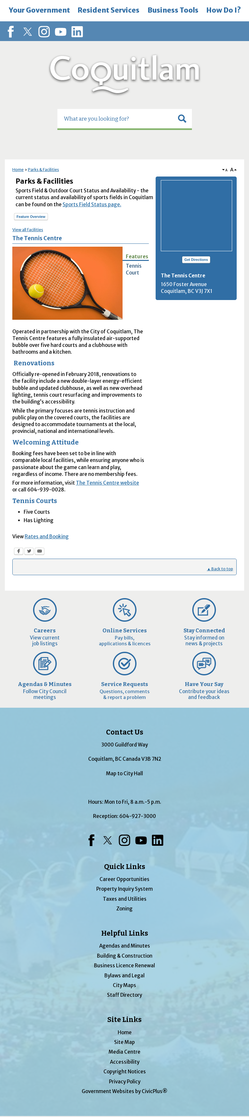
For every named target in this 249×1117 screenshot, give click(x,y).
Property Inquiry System (124, 889)
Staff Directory (124, 995)
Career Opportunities (124, 879)
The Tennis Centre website (107, 483)
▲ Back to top (220, 568)
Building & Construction (124, 956)
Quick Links (124, 867)
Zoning (124, 909)
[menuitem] (39, 10)
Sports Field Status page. (92, 204)
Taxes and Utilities (125, 899)
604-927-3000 (137, 816)
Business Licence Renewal (124, 965)
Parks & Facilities (43, 169)
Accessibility (124, 1062)
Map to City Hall (124, 773)
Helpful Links (124, 933)
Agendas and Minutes (124, 946)
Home (18, 169)
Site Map (124, 1042)
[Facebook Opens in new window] (18, 552)
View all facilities (27, 229)
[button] (182, 118)
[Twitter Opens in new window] (29, 552)
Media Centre (124, 1052)
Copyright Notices (124, 1072)
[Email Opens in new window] (39, 552)
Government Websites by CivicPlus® (124, 1091)
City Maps (124, 985)
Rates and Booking (47, 536)
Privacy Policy (124, 1082)
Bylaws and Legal (124, 975)
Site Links (124, 1019)
